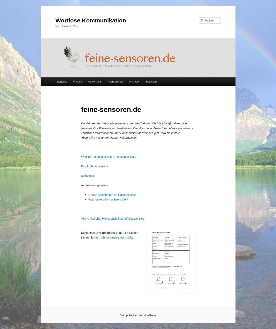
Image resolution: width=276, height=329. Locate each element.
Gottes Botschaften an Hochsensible (112, 194)
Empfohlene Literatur (94, 166)
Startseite (61, 81)
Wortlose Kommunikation (91, 20)
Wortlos (77, 81)
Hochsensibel (115, 81)
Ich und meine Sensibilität (117, 237)
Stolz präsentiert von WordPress (138, 315)
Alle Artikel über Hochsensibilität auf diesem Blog (112, 218)
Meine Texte (94, 81)
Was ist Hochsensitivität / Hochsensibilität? (108, 156)
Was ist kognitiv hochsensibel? (108, 199)
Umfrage (134, 81)
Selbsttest (87, 175)
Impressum (151, 81)
